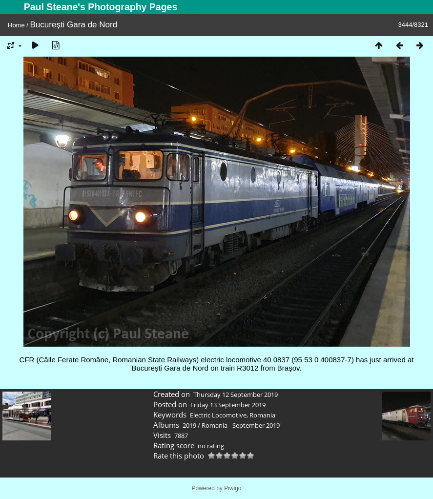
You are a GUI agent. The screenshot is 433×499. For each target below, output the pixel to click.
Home (16, 25)
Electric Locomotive (218, 415)
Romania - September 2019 (241, 425)
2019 (189, 425)
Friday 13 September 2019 (228, 404)
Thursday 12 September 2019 (235, 394)
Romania (262, 415)
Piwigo (232, 488)
